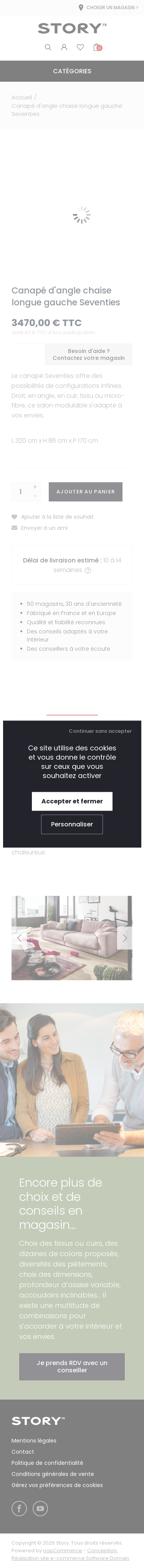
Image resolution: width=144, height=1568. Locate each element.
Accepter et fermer (72, 801)
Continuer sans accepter (100, 731)
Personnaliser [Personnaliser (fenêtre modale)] (72, 824)
